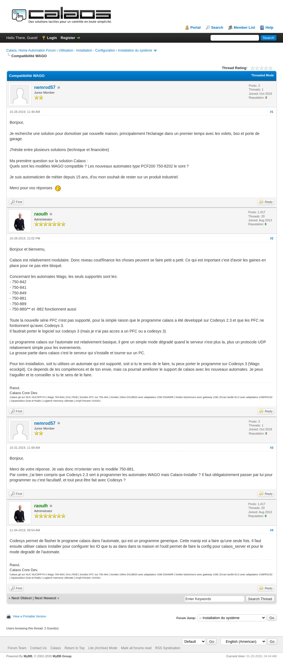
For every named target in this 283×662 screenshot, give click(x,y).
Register (68, 38)
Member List (244, 27)
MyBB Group (62, 656)
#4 (271, 530)
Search (217, 27)
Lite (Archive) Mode (102, 648)
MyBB (28, 656)
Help (269, 27)
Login (52, 38)
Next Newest (45, 598)
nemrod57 (44, 87)
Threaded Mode (262, 75)
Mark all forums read (136, 648)
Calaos (55, 648)
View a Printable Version (29, 616)
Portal (195, 27)
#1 (271, 111)
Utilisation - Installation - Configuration (87, 50)
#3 (271, 447)
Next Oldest (21, 598)
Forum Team (17, 648)
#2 (271, 238)
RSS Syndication (167, 648)
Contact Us (38, 648)
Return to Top (74, 648)
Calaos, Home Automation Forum (31, 50)
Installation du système (135, 50)
